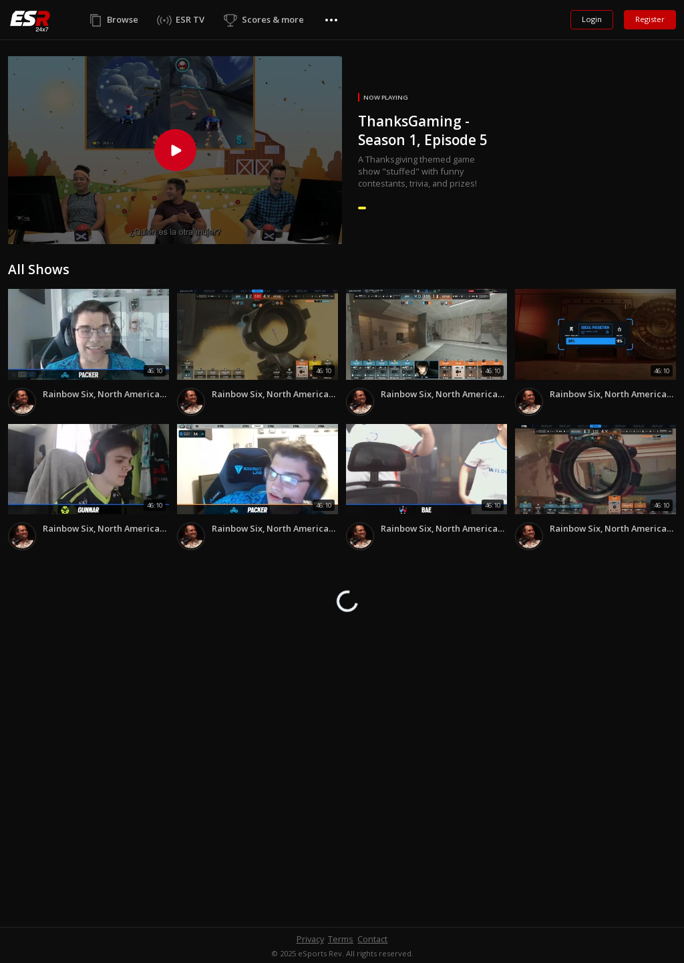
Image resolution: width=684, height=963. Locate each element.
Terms (340, 939)
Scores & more (273, 19)
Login (592, 19)
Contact (372, 939)
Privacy (310, 939)
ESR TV (190, 19)
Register (650, 19)
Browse (122, 19)
